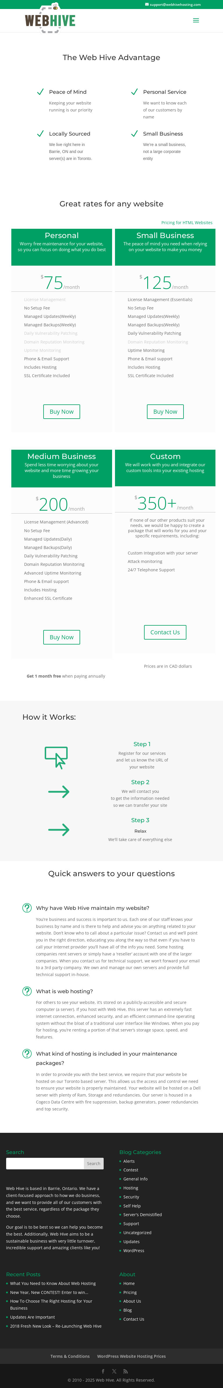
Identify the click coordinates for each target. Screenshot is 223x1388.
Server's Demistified (142, 1214)
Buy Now (62, 411)
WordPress (133, 1250)
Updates (131, 1241)
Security (131, 1197)
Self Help (132, 1206)
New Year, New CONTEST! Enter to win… (49, 1292)
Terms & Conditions (70, 1356)
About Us (132, 1301)
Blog (127, 1310)
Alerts (129, 1161)
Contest (130, 1170)
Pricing (130, 1292)
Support (131, 1223)
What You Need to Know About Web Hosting (53, 1283)
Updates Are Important (32, 1317)
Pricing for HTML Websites (187, 222)
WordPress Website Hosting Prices (131, 1356)
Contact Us (165, 632)
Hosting (130, 1188)
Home (129, 1283)
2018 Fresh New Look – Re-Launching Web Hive (56, 1326)
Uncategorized (137, 1232)
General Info (135, 1179)
